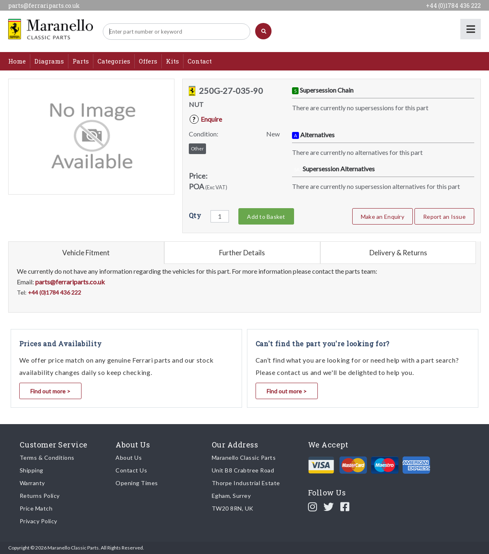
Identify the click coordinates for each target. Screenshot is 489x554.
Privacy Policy (38, 521)
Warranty (32, 482)
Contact (200, 61)
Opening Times (136, 482)
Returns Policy (40, 495)
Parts (80, 61)
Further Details (242, 252)
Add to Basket (266, 216)
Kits (172, 61)
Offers (148, 61)
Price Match (36, 508)
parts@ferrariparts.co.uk (44, 5)
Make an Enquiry (382, 216)
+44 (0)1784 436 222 (453, 5)
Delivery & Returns (398, 252)
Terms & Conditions (47, 457)
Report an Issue (444, 216)
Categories (113, 61)
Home (17, 61)
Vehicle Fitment (86, 252)
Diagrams (49, 61)
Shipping (31, 470)
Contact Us (131, 470)
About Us (128, 457)
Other (197, 148)
